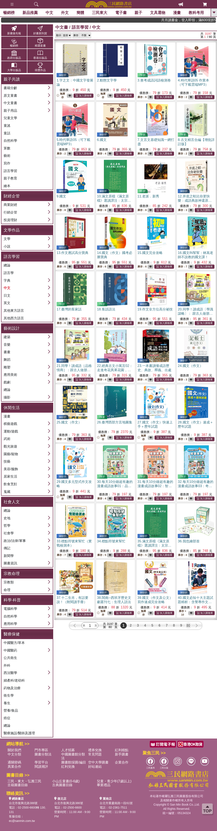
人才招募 (68, 750)
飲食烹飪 (10, 484)
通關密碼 (14, 762)
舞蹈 (7, 359)
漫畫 (177, 13)
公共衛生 (10, 658)
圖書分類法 (43, 754)
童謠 (7, 125)
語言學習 (10, 171)
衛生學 (9, 695)
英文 (7, 303)
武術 (7, 439)
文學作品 (12, 230)
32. (195, 486)
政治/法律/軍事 (15, 541)
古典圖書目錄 (62, 785)
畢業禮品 (103, 785)
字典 (7, 280)
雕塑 (7, 367)
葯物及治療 (12, 688)
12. (195, 200)
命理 (7, 590)
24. (190, 366)
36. (188, 541)
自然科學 (10, 140)
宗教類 (9, 582)
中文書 (61, 27)
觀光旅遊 (10, 446)
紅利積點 (121, 750)
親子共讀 (12, 79)
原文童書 (10, 95)
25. (69, 422)
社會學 (9, 533)
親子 (138, 13)
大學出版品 (14, 67)
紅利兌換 (68, 766)
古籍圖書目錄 (17, 785)
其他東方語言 (14, 310)
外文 (65, 13)
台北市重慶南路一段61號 (116, 803)
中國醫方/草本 (14, 643)
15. (150, 253)
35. (154, 545)
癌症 (7, 718)
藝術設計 (12, 328)
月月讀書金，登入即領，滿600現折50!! (199, 20)
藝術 (7, 155)
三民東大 (99, 13)
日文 (7, 295)
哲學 (7, 525)
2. (107, 80)
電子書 (121, 13)
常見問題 (95, 754)
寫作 (7, 163)
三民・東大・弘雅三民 (24, 781)
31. (155, 486)
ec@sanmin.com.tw (22, 821)
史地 (7, 518)
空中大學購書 (98, 762)
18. (106, 309)
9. (61, 196)
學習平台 (41, 762)
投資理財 (10, 220)
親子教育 (10, 178)
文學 (7, 239)
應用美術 (10, 374)
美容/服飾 (11, 469)
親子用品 (10, 110)
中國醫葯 (10, 650)
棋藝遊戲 (10, 424)
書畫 (7, 352)
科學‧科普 (12, 600)
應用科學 (10, 624)
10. (114, 200)
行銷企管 (10, 212)
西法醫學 (10, 673)
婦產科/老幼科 (14, 680)
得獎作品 (40, 67)
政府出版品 (14, 54)
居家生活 (10, 476)
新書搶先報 (14, 30)
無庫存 (61, 95)
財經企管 (12, 196)
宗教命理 (12, 573)
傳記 (7, 548)
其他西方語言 (14, 318)
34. (111, 541)
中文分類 (14, 754)
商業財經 (10, 205)
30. (115, 486)
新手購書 (121, 754)
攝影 (7, 397)
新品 (30, 13)
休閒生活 (12, 407)
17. (69, 309)
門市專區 (41, 750)
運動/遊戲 (11, 431)
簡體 (80, 13)
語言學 (9, 273)
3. (154, 80)
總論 (7, 265)
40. (195, 602)
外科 (7, 665)
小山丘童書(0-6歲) (66, 781)
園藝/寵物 (11, 454)
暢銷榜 (9, 13)
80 (188, 625)
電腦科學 (10, 609)
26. (114, 422)
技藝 (7, 461)
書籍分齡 (10, 88)
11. (148, 196)
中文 (49, 13)
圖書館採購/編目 (73, 762)
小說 (7, 246)
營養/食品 (11, 710)
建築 (7, 337)
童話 (7, 133)
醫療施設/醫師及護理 (19, 733)
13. (72, 253)
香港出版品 (40, 54)
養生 (7, 703)
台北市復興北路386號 (23, 803)
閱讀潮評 (41, 766)
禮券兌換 (95, 750)
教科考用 (196, 13)
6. (102, 140)
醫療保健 (12, 634)
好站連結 (95, 766)
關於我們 (14, 750)
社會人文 (12, 502)
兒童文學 (10, 118)
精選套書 (40, 42)
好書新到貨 (40, 30)
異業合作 (14, 766)
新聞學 (9, 556)
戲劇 (7, 382)
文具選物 (157, 13)
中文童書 (10, 103)
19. (155, 309)
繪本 (7, 186)
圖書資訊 (10, 563)
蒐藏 (7, 491)
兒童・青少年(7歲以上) (114, 781)
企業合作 (121, 762)
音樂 (7, 344)
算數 (7, 148)
